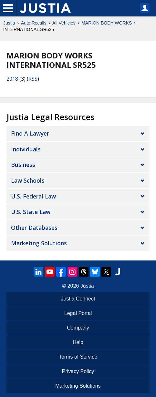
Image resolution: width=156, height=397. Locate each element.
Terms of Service (78, 357)
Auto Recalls (34, 22)
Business (23, 164)
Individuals (26, 149)
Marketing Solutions (39, 243)
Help (78, 342)
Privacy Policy (78, 371)
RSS (32, 78)
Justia (9, 22)
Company (78, 328)
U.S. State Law (30, 212)
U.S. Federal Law (33, 196)
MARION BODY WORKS (106, 22)
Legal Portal (78, 313)
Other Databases (34, 227)
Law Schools (28, 180)
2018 (12, 78)
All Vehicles (64, 22)
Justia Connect (78, 298)
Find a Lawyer (30, 133)
